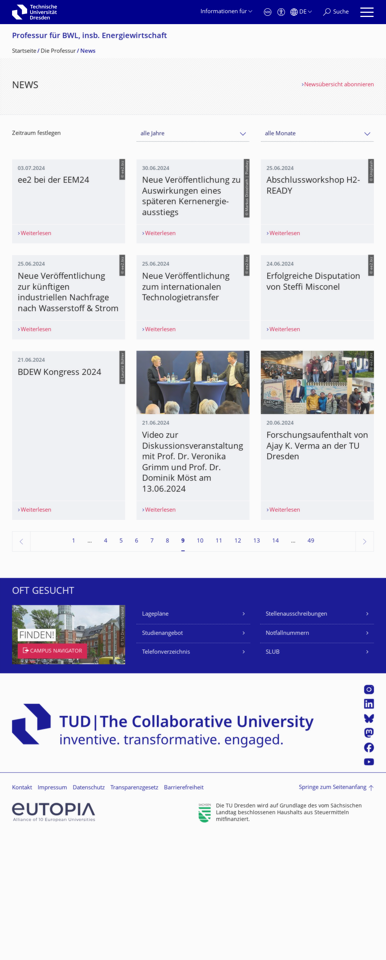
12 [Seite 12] (237, 667)
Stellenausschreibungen (296, 740)
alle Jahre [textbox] (152, 134)
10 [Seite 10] (200, 667)
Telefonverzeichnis (166, 778)
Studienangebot (162, 759)
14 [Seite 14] (275, 667)
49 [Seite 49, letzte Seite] (311, 667)
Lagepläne (155, 740)
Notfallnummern (287, 759)
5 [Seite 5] (121, 667)
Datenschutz (89, 914)
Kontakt (22, 914)
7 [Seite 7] (152, 667)
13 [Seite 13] (256, 667)
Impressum (52, 914)
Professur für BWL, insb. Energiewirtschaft (89, 36)
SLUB (273, 778)
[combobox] (193, 134)
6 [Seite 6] (136, 667)
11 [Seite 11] (219, 667)
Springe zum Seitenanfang (332, 913)
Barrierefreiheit (184, 914)
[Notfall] (267, 12)
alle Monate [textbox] (280, 134)
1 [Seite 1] (73, 667)
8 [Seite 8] (167, 667)
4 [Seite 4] (105, 667)
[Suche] (336, 12)
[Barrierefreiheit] (281, 12)
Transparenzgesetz (134, 914)
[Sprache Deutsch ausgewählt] (301, 12)
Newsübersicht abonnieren (339, 85)
